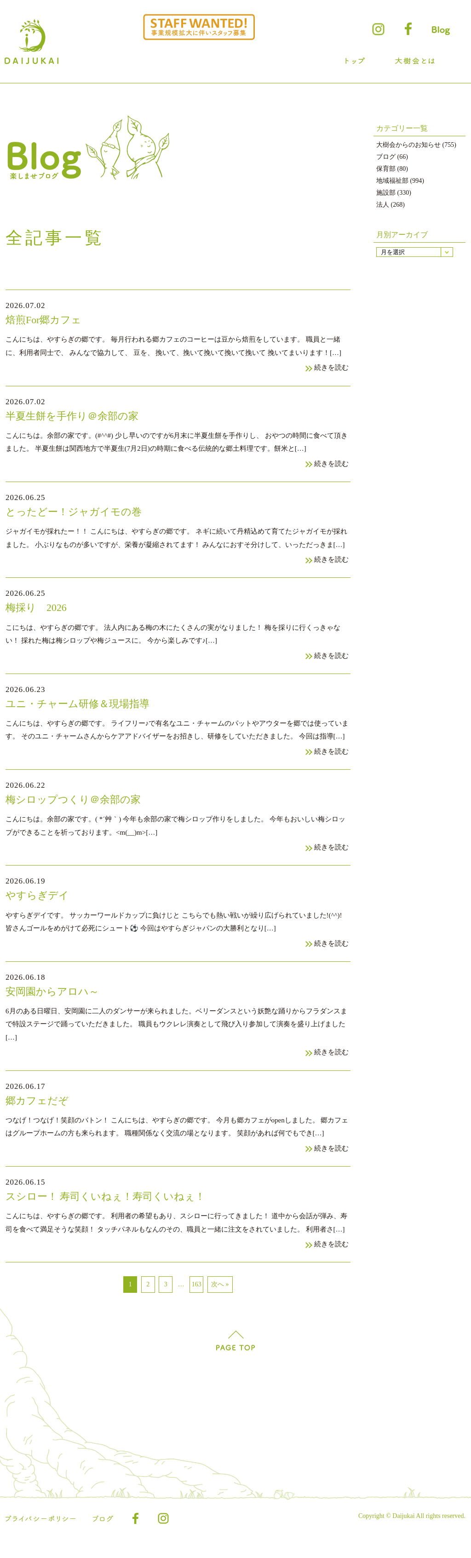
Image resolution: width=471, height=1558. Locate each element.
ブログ (386, 156)
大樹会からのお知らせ (408, 144)
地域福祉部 (392, 180)
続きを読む (330, 368)
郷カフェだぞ (38, 1110)
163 (196, 1297)
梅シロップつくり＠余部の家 (76, 806)
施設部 (386, 192)
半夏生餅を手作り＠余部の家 (75, 417)
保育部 (386, 168)
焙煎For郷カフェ (45, 320)
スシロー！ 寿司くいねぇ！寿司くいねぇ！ (110, 1208)
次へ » (220, 1297)
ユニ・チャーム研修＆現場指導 (81, 709)
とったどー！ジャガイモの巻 (77, 514)
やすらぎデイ (39, 903)
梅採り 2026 (37, 611)
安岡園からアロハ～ (54, 1000)
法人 (382, 204)
